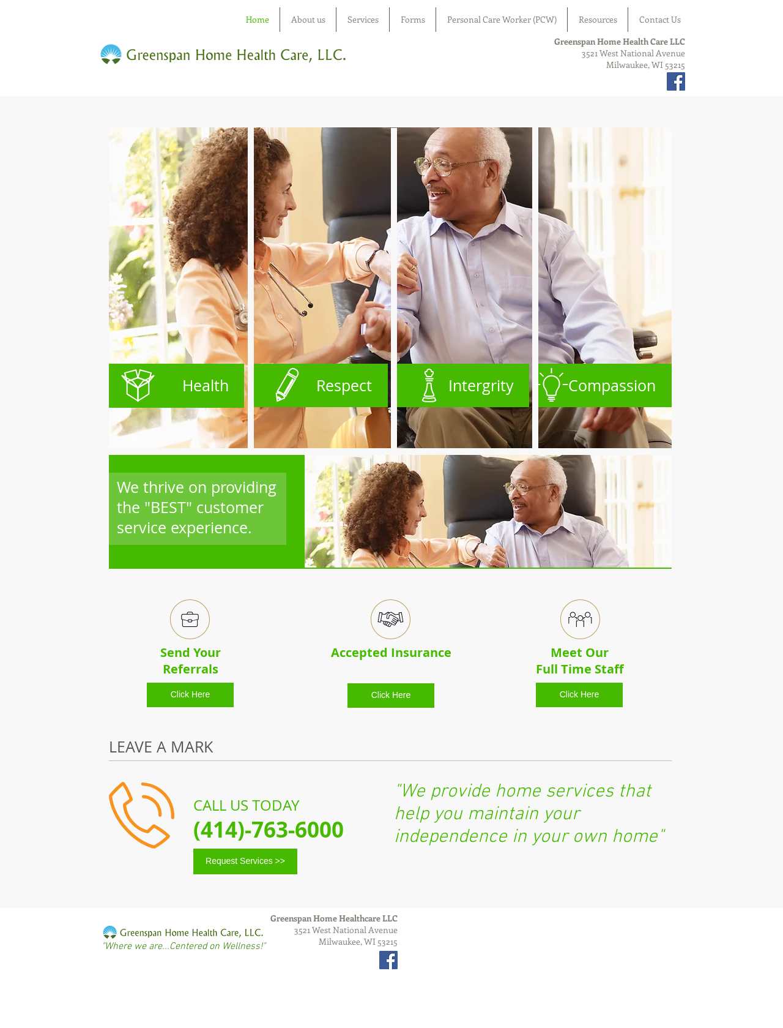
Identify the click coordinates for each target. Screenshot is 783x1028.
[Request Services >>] (245, 861)
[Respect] (319, 385)
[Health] (176, 386)
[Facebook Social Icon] (676, 81)
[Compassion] (603, 385)
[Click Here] (190, 695)
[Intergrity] (461, 385)
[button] (390, 287)
